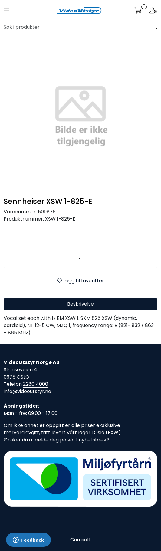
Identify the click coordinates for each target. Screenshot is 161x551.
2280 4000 (35, 384)
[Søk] (78, 27)
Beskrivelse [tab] (80, 303)
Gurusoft (80, 539)
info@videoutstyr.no (27, 391)
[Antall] (80, 261)
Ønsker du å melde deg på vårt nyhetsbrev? (56, 439)
